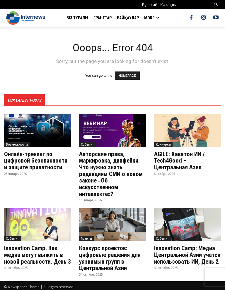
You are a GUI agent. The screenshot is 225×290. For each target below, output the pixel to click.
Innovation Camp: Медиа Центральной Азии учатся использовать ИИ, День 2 (186, 253)
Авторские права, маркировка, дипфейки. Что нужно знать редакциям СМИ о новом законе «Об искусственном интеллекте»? (110, 173)
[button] (216, 4)
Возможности (17, 144)
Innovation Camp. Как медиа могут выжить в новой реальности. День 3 (36, 253)
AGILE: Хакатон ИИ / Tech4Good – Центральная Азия (187, 160)
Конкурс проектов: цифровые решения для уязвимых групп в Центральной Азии (109, 256)
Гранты (86, 237)
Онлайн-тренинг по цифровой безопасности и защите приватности (36, 160)
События (87, 144)
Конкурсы (163, 144)
